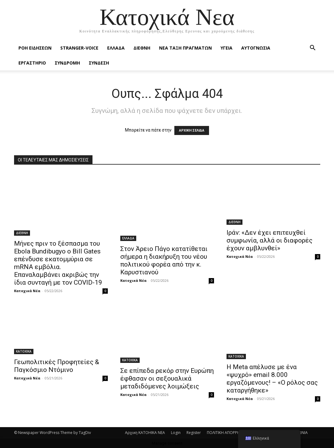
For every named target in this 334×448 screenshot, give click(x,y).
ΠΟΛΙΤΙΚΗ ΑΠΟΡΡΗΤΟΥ (227, 432)
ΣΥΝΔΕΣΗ (99, 63)
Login (176, 432)
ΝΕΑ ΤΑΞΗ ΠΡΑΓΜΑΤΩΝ (185, 48)
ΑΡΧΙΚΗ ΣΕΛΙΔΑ (191, 130)
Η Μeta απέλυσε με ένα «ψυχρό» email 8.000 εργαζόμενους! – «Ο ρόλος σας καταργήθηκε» (272, 378)
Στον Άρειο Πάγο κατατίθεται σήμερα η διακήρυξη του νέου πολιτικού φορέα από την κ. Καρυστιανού (163, 260)
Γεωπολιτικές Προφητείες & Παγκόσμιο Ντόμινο (56, 365)
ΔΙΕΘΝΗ (141, 48)
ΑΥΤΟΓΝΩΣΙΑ (255, 48)
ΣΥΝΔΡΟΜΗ (67, 63)
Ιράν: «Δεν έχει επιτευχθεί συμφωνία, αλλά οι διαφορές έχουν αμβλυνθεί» (269, 240)
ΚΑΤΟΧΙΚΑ (24, 351)
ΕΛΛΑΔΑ (116, 48)
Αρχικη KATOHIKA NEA (145, 432)
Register (194, 432)
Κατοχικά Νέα (27, 290)
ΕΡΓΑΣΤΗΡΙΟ (32, 63)
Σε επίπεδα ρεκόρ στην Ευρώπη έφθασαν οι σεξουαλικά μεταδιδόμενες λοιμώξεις (167, 378)
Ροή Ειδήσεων (35, 48)
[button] (312, 48)
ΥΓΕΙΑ (226, 48)
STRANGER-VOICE (79, 48)
